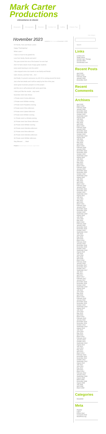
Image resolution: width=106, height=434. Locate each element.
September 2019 (82, 232)
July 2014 (80, 330)
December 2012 (82, 356)
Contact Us (52, 27)
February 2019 (81, 242)
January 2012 (81, 374)
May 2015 (80, 313)
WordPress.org (81, 416)
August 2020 (81, 215)
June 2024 (80, 141)
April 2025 (80, 124)
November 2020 (82, 210)
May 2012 (80, 368)
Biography (17, 27)
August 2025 (81, 117)
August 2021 (81, 195)
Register (79, 410)
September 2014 (82, 326)
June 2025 (80, 121)
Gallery (62, 27)
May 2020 (80, 220)
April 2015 (80, 315)
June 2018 (80, 255)
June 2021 (80, 199)
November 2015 (82, 303)
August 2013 (81, 345)
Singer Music (81, 57)
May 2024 (80, 142)
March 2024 (80, 146)
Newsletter (80, 399)
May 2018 (80, 257)
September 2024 (82, 136)
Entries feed (80, 413)
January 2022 (81, 187)
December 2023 (82, 151)
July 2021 (80, 197)
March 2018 (80, 260)
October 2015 (81, 305)
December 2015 (82, 301)
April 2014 (80, 335)
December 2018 (82, 245)
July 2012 (80, 365)
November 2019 (82, 229)
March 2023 (80, 166)
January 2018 (81, 263)
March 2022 (80, 184)
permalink (36, 145)
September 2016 (82, 287)
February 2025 (81, 127)
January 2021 (81, 207)
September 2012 (82, 361)
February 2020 (81, 224)
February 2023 (81, 167)
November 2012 (82, 358)
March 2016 (80, 297)
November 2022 (82, 172)
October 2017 (81, 268)
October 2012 (81, 360)
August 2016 (81, 288)
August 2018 (81, 252)
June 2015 (80, 311)
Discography (29, 27)
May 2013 (80, 350)
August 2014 (81, 328)
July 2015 (80, 310)
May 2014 (80, 333)
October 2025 (81, 114)
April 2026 (80, 73)
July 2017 (80, 272)
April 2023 (80, 164)
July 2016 (80, 290)
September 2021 (82, 194)
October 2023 (81, 154)
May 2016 (80, 293)
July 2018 (80, 253)
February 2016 (81, 298)
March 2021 (80, 204)
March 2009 (80, 379)
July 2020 (80, 217)
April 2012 (80, 369)
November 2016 (82, 283)
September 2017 (82, 270)
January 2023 (81, 169)
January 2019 (81, 243)
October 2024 (81, 134)
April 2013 (80, 351)
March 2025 (80, 126)
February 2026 (81, 77)
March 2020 (80, 222)
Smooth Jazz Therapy (84, 59)
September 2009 (82, 376)
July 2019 (80, 234)
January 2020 (81, 225)
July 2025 (80, 119)
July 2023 (80, 159)
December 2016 (82, 282)
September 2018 (82, 250)
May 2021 (80, 200)
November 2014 (82, 323)
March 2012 (80, 371)
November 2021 (82, 190)
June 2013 (80, 348)
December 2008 (82, 381)
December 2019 (82, 227)
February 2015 (81, 318)
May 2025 (80, 122)
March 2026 (80, 75)
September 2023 (82, 156)
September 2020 (82, 214)
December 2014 (82, 321)
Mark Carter (53, 41)
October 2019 (81, 230)
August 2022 (81, 177)
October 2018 (81, 248)
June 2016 (80, 292)
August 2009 (81, 378)
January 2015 (81, 320)
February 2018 (81, 262)
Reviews (41, 27)
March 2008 (80, 388)
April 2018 (80, 258)
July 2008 (80, 384)
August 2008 (81, 383)
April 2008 (80, 386)
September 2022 (82, 175)
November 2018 (82, 247)
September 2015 (82, 306)
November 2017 (82, 267)
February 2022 (81, 185)
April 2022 (80, 182)
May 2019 (80, 237)
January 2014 (81, 340)
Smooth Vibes (81, 61)
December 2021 (82, 189)
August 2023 (81, 157)
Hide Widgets (91, 35)
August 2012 (81, 363)
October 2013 (81, 341)
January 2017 (81, 280)
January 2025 (81, 129)
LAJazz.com (81, 56)
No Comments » (29, 145)
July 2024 (80, 139)
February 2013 (81, 355)
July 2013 (80, 346)
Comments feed (82, 415)
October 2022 (81, 174)
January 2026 (81, 78)
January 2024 (81, 149)
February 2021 (81, 205)
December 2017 (82, 265)
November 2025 (82, 112)
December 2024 (82, 131)
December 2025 (82, 80)
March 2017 (80, 277)
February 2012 (81, 373)
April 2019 (80, 238)
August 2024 (81, 137)
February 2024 (81, 147)
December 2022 (82, 171)
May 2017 (80, 273)
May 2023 (80, 162)
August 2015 (81, 308)
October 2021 (81, 192)
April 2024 (80, 144)
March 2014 (80, 336)
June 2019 (80, 235)
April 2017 (80, 275)
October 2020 (81, 212)
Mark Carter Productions (34, 10)
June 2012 (80, 366)
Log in (79, 411)
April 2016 (80, 295)
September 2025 (82, 116)
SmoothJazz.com (82, 62)
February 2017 (81, 278)
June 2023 (80, 161)
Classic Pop (73, 27)
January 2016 (81, 300)
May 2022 (80, 180)
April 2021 (80, 202)
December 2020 (82, 209)
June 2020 (80, 219)
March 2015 (80, 316)
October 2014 (81, 325)
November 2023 (82, 152)
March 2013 (80, 353)
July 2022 (80, 179)
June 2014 (80, 331)
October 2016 (81, 285)
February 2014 (81, 338)
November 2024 (82, 132)
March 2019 (80, 240)
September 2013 (82, 343)
